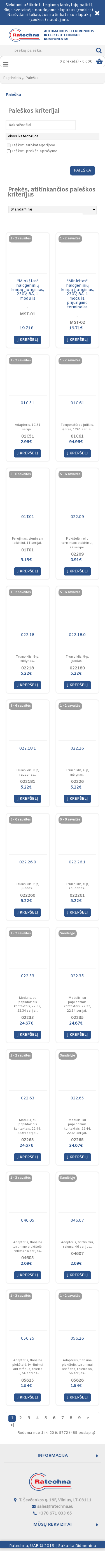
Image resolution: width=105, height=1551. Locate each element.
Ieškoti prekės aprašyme (32, 151)
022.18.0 (77, 635)
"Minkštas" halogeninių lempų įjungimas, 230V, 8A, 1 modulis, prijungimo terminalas (77, 294)
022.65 (77, 1098)
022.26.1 (77, 862)
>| (12, 1425)
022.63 (27, 1098)
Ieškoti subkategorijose (31, 145)
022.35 (77, 976)
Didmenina (85, 1546)
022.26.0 (27, 862)
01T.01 (27, 517)
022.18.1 (27, 748)
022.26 (77, 748)
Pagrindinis (12, 78)
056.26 (77, 1338)
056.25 (27, 1338)
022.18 (27, 635)
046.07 (77, 1220)
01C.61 (77, 403)
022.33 (27, 976)
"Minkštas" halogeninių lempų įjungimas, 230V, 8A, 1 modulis (27, 290)
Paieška (32, 78)
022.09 (77, 517)
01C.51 (27, 403)
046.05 (27, 1220)
